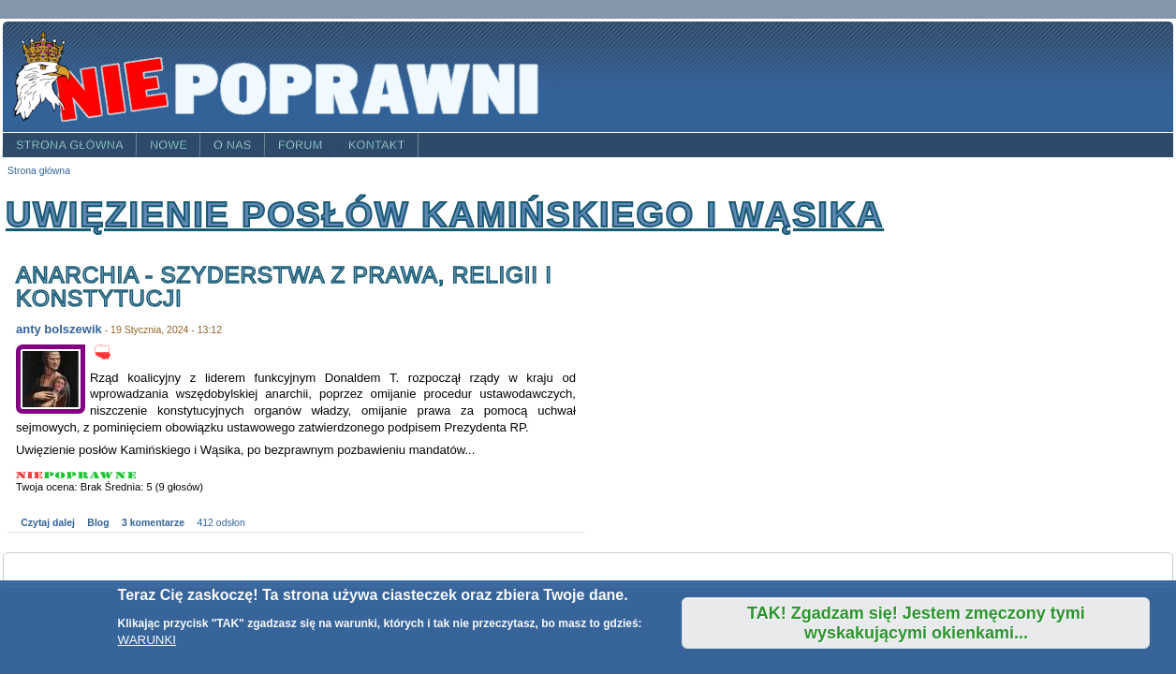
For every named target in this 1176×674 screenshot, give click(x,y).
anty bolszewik (59, 329)
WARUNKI (147, 640)
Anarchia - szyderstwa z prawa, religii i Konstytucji (284, 287)
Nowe (168, 145)
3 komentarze (153, 523)
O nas (232, 145)
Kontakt (376, 145)
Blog (98, 523)
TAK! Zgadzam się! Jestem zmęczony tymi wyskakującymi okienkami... (916, 623)
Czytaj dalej (48, 523)
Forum (300, 145)
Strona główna (70, 145)
